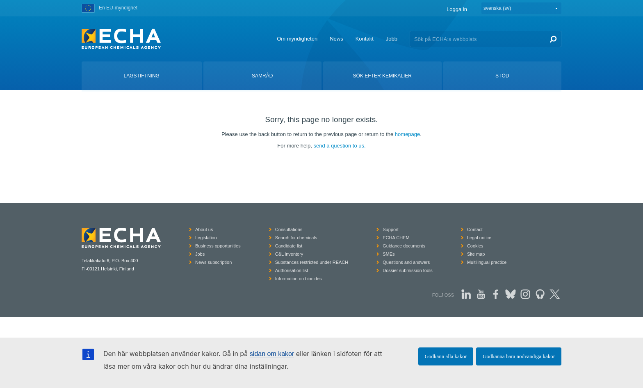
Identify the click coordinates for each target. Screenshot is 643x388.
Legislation (206, 237)
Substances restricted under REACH (312, 262)
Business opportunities (218, 245)
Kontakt (365, 39)
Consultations (289, 229)
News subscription (213, 262)
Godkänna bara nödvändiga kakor (519, 356)
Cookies (475, 245)
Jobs (200, 254)
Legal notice (479, 237)
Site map (476, 254)
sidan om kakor (272, 353)
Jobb (391, 39)
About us (204, 229)
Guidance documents (404, 245)
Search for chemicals (296, 237)
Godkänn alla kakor (446, 356)
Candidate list (289, 245)
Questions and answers (406, 262)
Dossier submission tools (408, 270)
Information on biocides (298, 278)
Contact (475, 229)
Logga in (457, 9)
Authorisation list (291, 270)
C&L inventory (289, 254)
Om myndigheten (297, 39)
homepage (407, 134)
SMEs (388, 254)
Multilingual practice (487, 262)
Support (391, 229)
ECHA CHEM (396, 237)
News (336, 39)
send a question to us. (339, 146)
